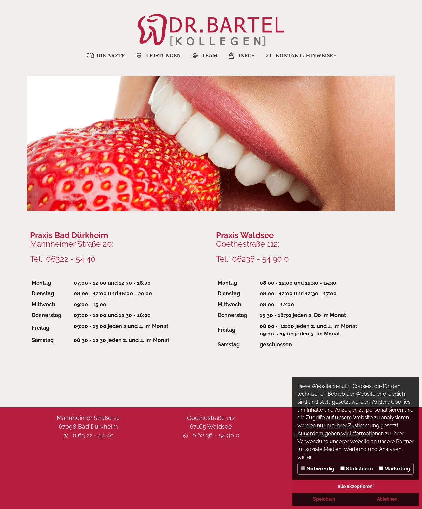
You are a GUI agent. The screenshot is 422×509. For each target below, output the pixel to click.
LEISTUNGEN (163, 55)
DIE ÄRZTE (110, 55)
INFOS (246, 55)
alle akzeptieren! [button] (356, 486)
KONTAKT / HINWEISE (306, 55)
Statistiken (356, 469)
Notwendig (317, 469)
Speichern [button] (324, 499)
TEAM (210, 55)
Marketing (394, 469)
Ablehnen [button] (387, 499)
